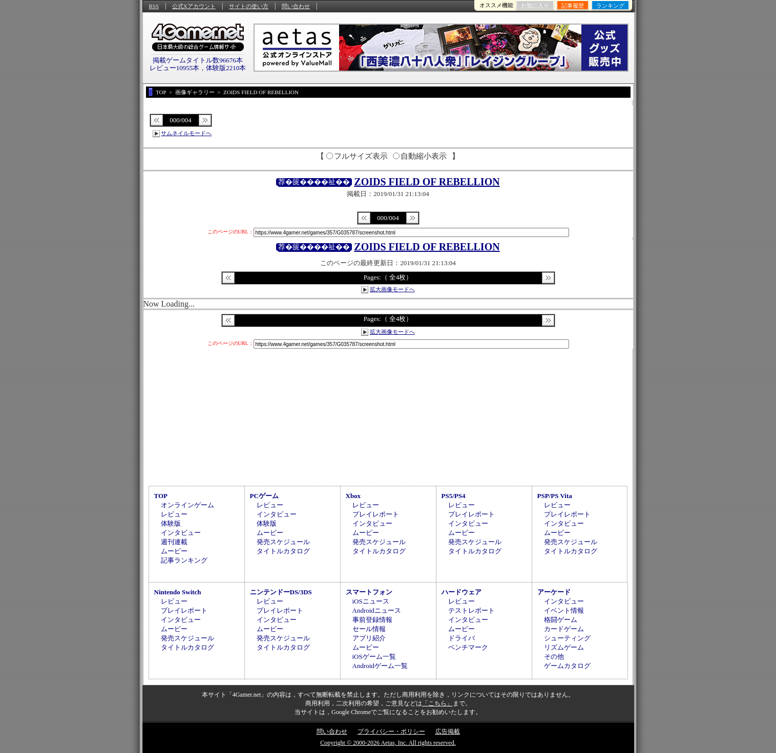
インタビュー (181, 532)
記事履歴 (572, 6)
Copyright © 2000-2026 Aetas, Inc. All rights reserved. (387, 742)
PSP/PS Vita (554, 496)
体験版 (171, 523)
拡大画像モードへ (392, 289)
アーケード (554, 592)
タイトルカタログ (283, 551)
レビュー (174, 514)
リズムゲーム (564, 647)
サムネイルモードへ (186, 133)
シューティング (567, 638)
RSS (154, 6)
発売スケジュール (283, 542)
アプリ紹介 (369, 638)
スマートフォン (369, 592)
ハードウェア (461, 592)
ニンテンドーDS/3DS (281, 592)
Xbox (353, 496)
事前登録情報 (372, 619)
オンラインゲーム (187, 505)
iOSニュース (370, 601)
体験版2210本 (226, 68)
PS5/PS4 (454, 496)
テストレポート (471, 610)
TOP (161, 496)
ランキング (610, 6)
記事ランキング (184, 560)
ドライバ (461, 638)
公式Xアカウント (194, 6)
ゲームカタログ (567, 666)
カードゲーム (564, 629)
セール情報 (369, 629)
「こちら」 (437, 703)
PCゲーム (264, 496)
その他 (554, 656)
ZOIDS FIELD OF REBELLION (426, 181)
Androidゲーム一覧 (380, 666)
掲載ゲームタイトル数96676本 (198, 60)
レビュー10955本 (175, 68)
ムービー (174, 551)
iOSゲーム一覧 (374, 656)
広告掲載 (447, 731)
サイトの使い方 (248, 6)
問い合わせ (296, 6)
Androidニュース (376, 610)
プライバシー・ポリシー (391, 731)
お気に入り (535, 6)
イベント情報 (564, 610)
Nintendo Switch (177, 592)
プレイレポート (375, 514)
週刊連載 (174, 542)
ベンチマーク (468, 647)
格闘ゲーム (560, 619)
